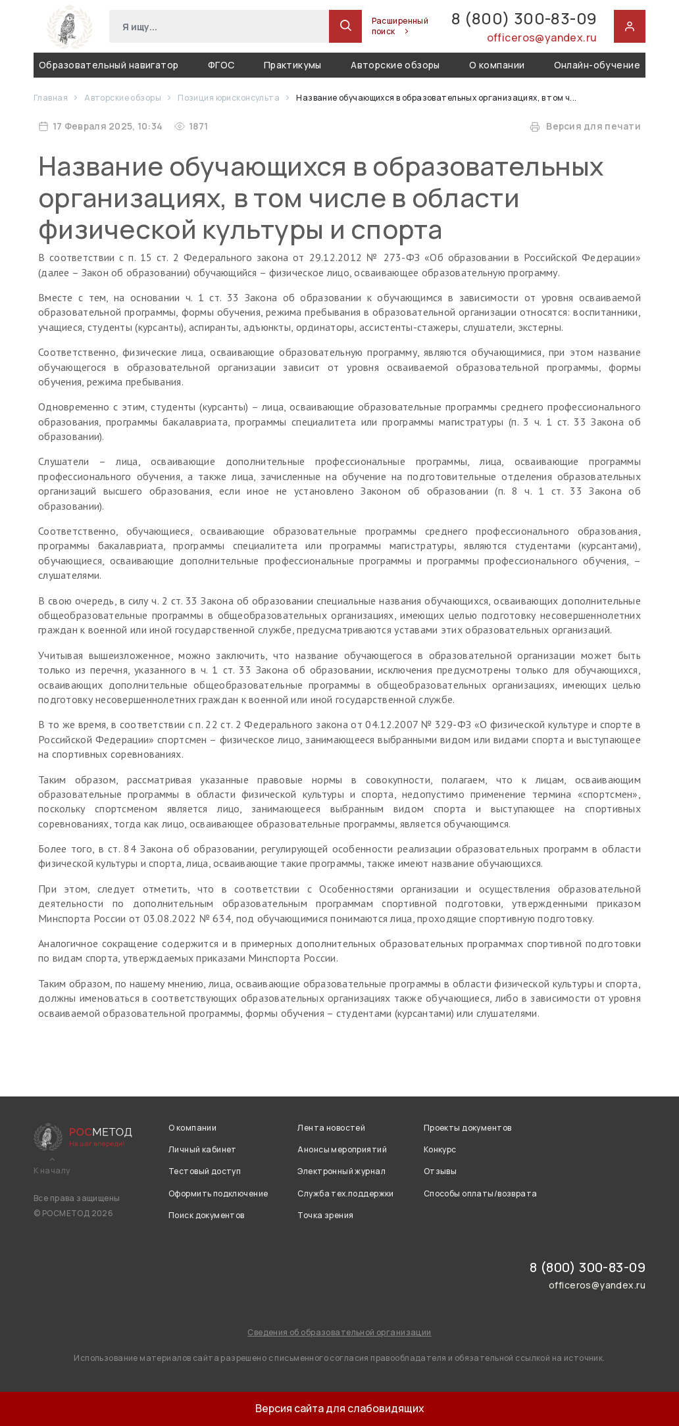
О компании (496, 65)
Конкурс (440, 1149)
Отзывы (440, 1171)
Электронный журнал (341, 1171)
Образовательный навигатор (109, 65)
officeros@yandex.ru (542, 37)
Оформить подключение (218, 1193)
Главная (51, 97)
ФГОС (221, 65)
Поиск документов (206, 1215)
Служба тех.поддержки (345, 1193)
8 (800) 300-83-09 (524, 19)
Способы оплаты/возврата (481, 1193)
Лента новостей (331, 1127)
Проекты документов (468, 1127)
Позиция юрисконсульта (229, 97)
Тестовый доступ (204, 1171)
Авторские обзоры (395, 65)
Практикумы (293, 65)
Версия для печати (585, 126)
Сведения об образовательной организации (339, 1332)
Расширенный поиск (400, 26)
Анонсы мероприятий (342, 1149)
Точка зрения (325, 1215)
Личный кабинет (202, 1149)
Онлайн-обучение (597, 65)
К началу (52, 1171)
